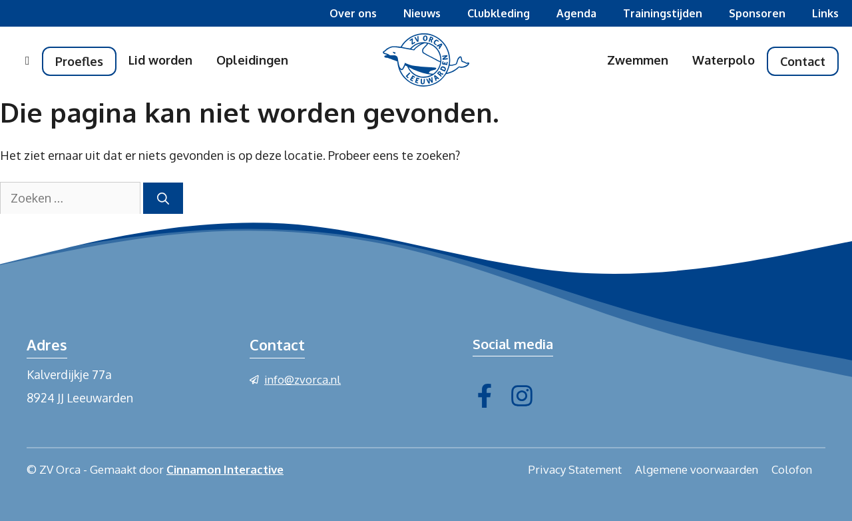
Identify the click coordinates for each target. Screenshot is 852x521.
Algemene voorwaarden (696, 469)
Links (825, 13)
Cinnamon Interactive (225, 469)
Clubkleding (498, 13)
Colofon (791, 469)
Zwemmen (637, 60)
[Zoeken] (163, 198)
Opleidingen (252, 60)
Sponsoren (757, 13)
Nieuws (422, 13)
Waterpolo (723, 60)
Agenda (576, 13)
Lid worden (160, 60)
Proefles (79, 61)
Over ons (353, 13)
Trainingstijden (662, 13)
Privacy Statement (575, 469)
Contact (802, 61)
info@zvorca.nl (302, 379)
